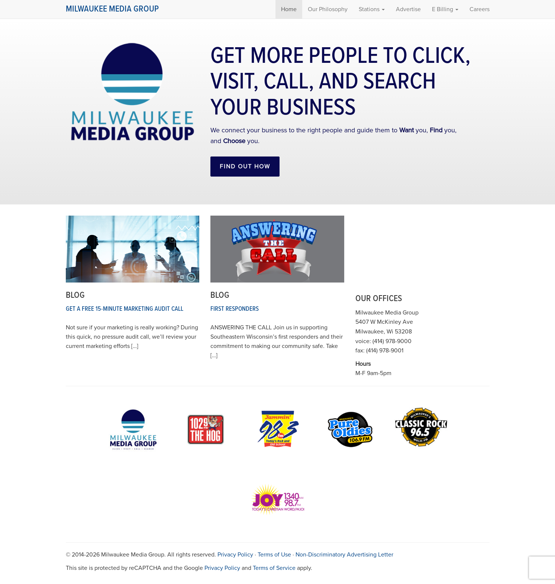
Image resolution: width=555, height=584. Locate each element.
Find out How (245, 166)
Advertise (408, 9)
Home (289, 9)
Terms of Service (274, 568)
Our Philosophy (328, 9)
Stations (372, 9)
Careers (480, 9)
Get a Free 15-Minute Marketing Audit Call (124, 309)
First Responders (234, 309)
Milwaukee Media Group (112, 9)
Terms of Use (274, 554)
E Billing (445, 9)
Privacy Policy (235, 554)
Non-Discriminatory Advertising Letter (344, 554)
